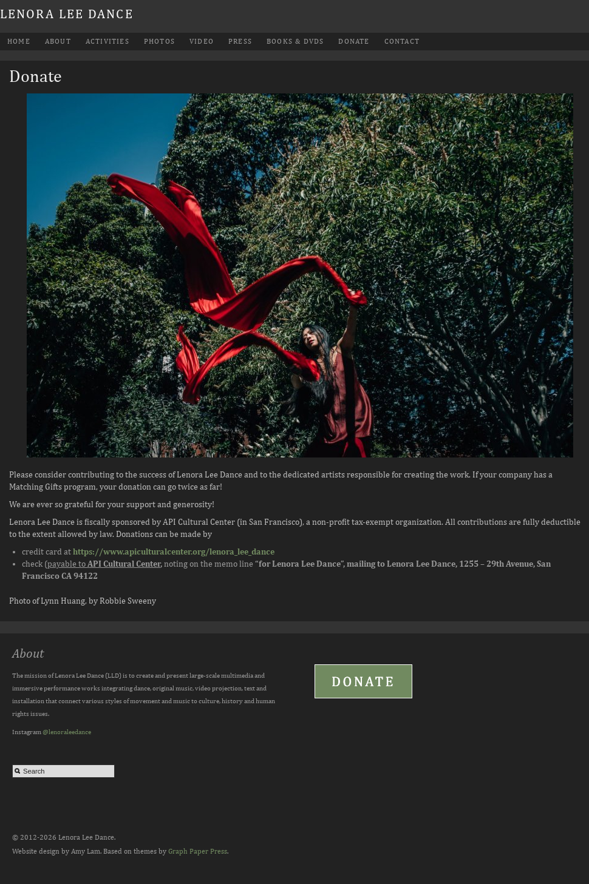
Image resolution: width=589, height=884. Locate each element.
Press (240, 41)
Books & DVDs (295, 41)
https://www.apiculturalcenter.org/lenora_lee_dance (173, 551)
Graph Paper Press (197, 851)
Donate (353, 41)
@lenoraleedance (67, 731)
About (58, 41)
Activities (107, 41)
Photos (159, 41)
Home (18, 41)
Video (201, 41)
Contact (402, 41)
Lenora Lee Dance (67, 13)
